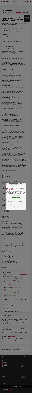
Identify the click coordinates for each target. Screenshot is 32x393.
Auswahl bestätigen (16, 196)
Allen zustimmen (16, 197)
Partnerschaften (16, 206)
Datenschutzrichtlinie (9, 189)
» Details (11, 204)
